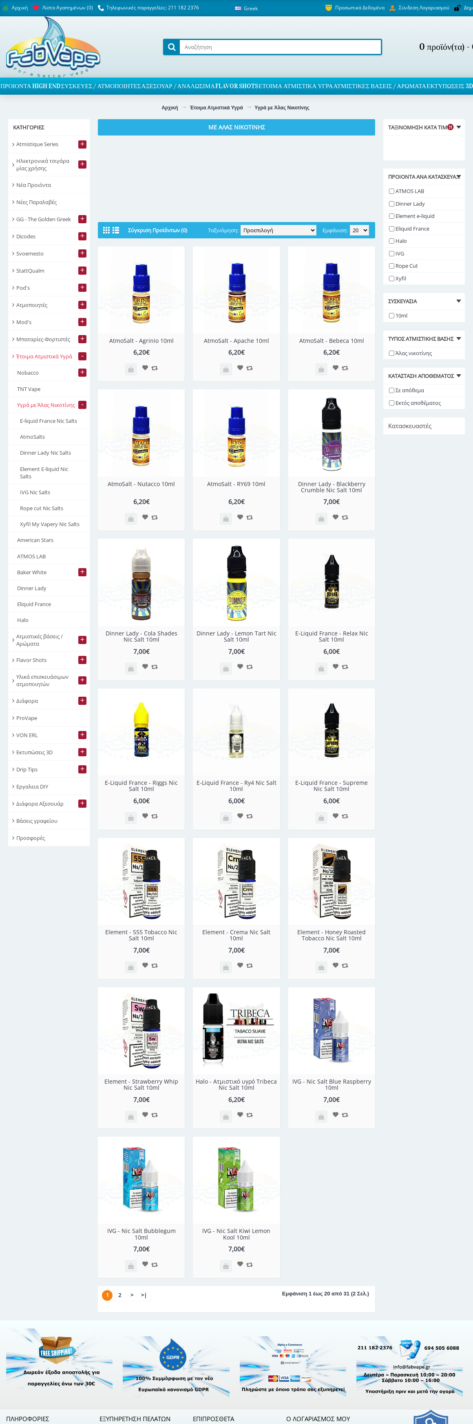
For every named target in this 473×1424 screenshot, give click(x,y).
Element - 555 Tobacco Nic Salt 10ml (141, 935)
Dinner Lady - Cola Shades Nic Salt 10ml (141, 636)
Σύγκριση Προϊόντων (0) (157, 230)
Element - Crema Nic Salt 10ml (236, 935)
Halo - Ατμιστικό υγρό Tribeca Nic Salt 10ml (236, 1084)
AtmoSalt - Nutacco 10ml (141, 484)
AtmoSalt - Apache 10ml (236, 340)
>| (144, 1295)
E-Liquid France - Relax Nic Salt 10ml (331, 636)
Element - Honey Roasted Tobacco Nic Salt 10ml (331, 935)
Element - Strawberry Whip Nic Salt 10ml (141, 1084)
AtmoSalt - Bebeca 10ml (331, 340)
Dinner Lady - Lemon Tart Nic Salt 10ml (236, 636)
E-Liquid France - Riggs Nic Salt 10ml (141, 786)
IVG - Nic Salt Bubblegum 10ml (141, 1234)
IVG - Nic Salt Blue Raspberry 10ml (331, 1084)
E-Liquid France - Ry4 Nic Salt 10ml (236, 786)
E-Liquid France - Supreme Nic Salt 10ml (331, 786)
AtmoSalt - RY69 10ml (236, 484)
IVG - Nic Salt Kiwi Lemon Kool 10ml (236, 1234)
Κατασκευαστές (409, 426)
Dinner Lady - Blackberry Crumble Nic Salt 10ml (331, 487)
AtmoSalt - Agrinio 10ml (141, 340)
